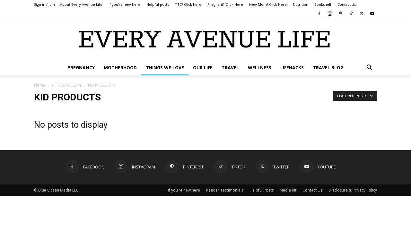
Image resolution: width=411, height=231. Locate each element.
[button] (369, 68)
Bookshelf (322, 4)
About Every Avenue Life (81, 4)
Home (39, 85)
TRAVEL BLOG (328, 67)
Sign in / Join (44, 4)
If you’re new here (124, 4)
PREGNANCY (81, 67)
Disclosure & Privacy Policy (352, 190)
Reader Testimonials (224, 190)
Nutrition (300, 4)
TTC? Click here (188, 4)
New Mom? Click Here (268, 4)
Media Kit (288, 190)
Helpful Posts (261, 190)
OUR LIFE (203, 67)
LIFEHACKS (292, 67)
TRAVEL (230, 67)
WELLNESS (259, 67)
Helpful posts (157, 4)
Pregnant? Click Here (225, 4)
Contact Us (346, 4)
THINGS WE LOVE (165, 67)
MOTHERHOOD (120, 67)
